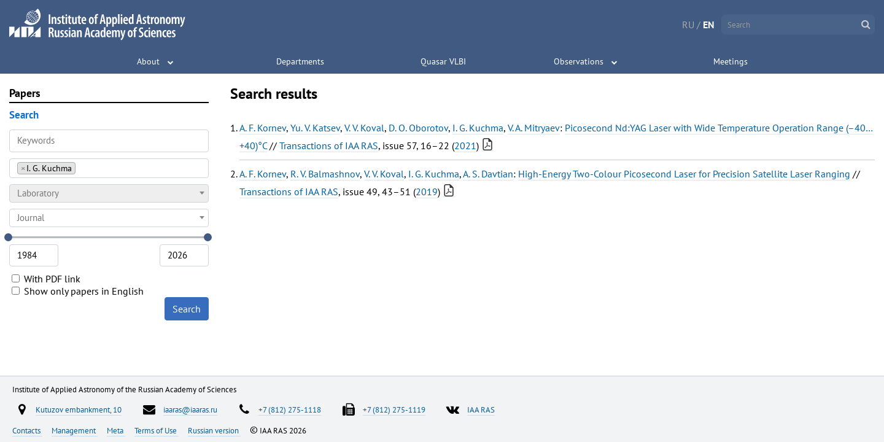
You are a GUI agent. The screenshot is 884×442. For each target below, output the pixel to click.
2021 (465, 145)
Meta (116, 430)
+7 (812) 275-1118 (289, 409)
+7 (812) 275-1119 (394, 409)
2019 (427, 191)
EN (709, 24)
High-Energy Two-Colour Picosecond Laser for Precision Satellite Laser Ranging (684, 174)
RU (688, 24)
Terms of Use (156, 430)
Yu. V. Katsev (315, 128)
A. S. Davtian (488, 174)
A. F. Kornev (262, 128)
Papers (25, 93)
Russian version (214, 430)
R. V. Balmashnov (325, 174)
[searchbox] (82, 168)
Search (187, 309)
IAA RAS (481, 409)
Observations (578, 61)
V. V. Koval (364, 128)
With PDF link (46, 279)
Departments (300, 61)
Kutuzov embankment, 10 (79, 409)
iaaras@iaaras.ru (190, 409)
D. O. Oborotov (418, 128)
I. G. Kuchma (477, 128)
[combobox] (109, 168)
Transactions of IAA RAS (328, 145)
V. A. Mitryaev (534, 128)
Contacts (27, 430)
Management (75, 430)
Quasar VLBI (443, 61)
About (148, 61)
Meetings (730, 61)
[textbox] (109, 193)
